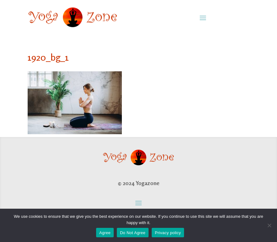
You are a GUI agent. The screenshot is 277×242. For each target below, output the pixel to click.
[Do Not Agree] (269, 225)
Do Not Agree (132, 232)
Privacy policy (168, 232)
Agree (105, 232)
